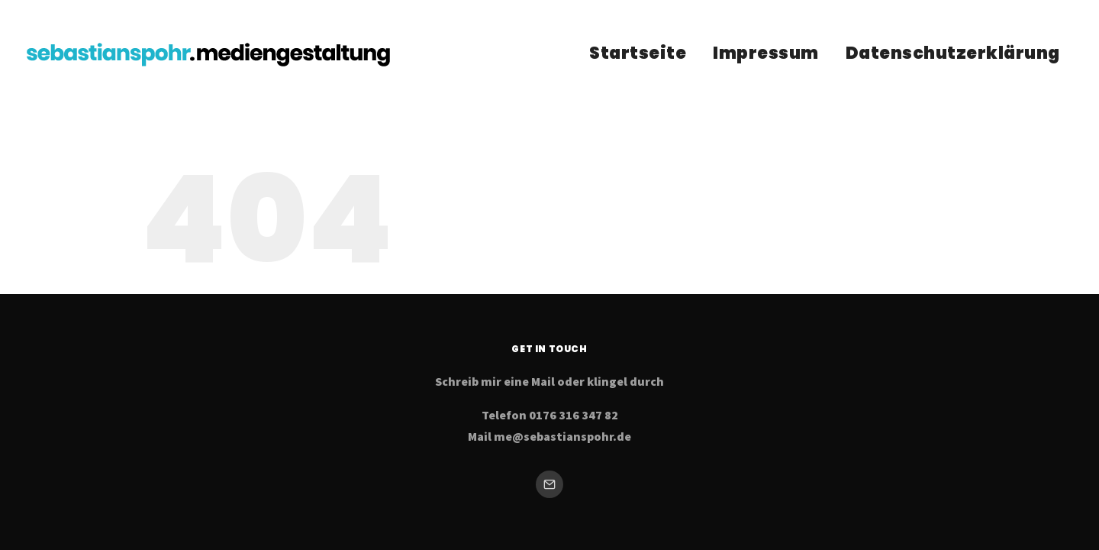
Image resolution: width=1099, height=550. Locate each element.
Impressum (766, 53)
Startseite (637, 53)
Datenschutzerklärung (953, 53)
